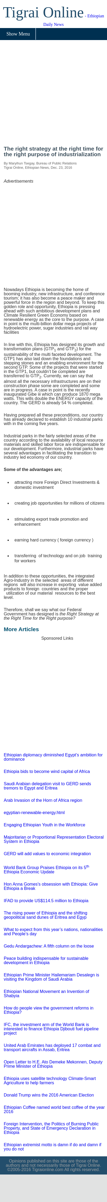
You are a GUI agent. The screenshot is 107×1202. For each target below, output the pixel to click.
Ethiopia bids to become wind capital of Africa (47, 771)
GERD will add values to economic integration (47, 853)
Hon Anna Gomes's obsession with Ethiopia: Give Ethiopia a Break (51, 886)
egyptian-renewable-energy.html (34, 812)
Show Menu (18, 34)
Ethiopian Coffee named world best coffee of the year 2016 (54, 1109)
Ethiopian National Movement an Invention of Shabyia (46, 993)
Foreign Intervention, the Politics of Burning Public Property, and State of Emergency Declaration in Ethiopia (51, 1128)
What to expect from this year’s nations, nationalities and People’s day (53, 931)
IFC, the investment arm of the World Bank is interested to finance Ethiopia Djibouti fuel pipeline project (51, 1028)
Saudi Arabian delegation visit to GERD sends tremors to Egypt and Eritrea (47, 785)
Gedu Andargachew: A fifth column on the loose (49, 946)
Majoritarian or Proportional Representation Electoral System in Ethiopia (54, 839)
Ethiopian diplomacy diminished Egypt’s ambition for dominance (53, 757)
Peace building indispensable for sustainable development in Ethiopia (46, 960)
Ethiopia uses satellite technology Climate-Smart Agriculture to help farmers (50, 1080)
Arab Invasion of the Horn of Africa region (43, 800)
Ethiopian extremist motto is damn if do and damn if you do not (52, 1146)
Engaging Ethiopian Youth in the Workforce (44, 825)
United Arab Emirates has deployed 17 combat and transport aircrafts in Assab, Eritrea (52, 1047)
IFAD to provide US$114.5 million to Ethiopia (46, 900)
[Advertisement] (50, 95)
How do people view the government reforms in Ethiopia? (48, 1010)
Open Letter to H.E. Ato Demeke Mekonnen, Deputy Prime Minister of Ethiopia (53, 1064)
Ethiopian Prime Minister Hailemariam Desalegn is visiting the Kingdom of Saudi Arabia (51, 977)
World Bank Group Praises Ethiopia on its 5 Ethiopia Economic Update (46, 869)
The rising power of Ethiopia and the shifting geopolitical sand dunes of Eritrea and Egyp (45, 915)
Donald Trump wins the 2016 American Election (49, 1095)
